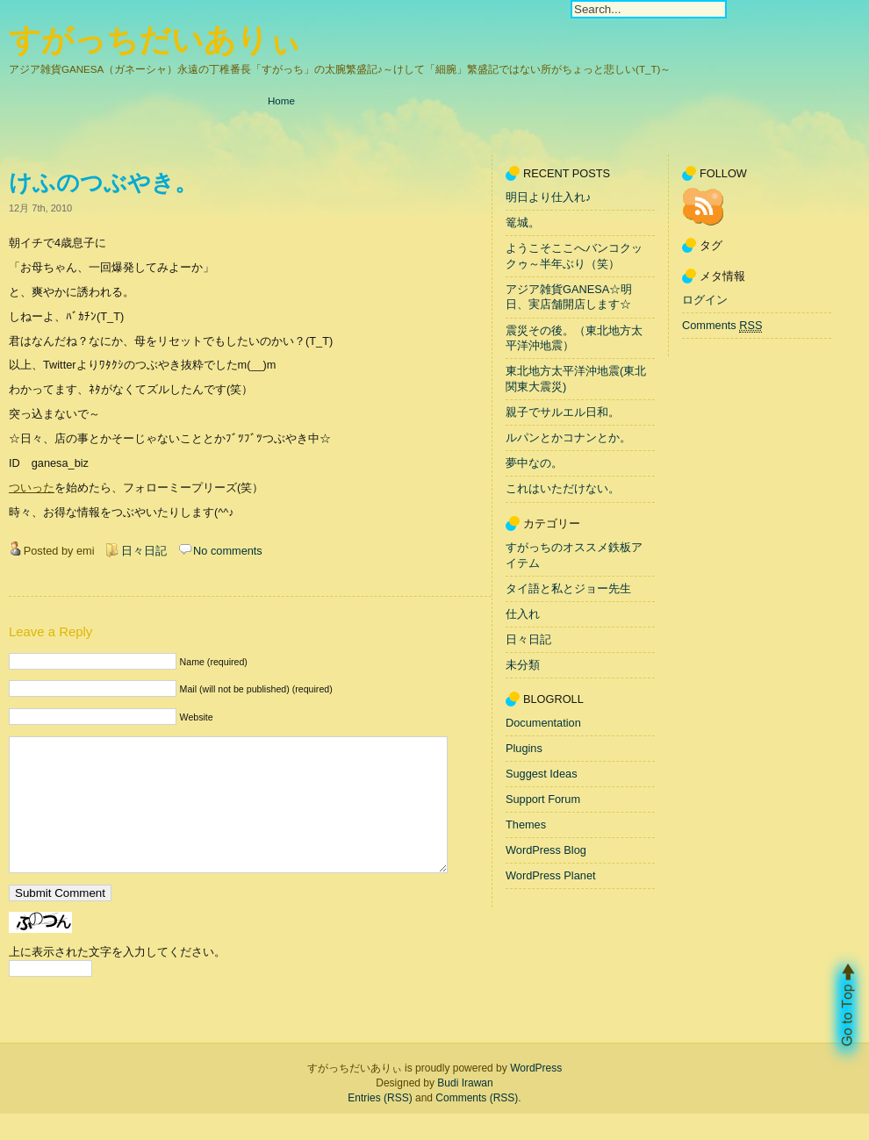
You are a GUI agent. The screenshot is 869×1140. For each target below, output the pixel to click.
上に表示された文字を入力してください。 (117, 978)
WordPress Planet (551, 875)
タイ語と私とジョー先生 (568, 588)
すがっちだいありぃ (155, 40)
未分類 (523, 664)
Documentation (543, 722)
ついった (31, 487)
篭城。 (523, 222)
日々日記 (144, 550)
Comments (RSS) (476, 1124)
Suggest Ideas (542, 773)
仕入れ (523, 613)
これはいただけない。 (563, 489)
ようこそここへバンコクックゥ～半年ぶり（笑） (574, 255)
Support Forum (543, 799)
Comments (722, 326)
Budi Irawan (464, 1109)
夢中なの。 (534, 463)
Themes (526, 824)
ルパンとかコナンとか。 (568, 437)
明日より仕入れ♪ (548, 197)
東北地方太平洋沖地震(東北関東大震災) (576, 379)
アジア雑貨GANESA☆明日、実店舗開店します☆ (569, 297)
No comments (227, 550)
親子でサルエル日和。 (563, 412)
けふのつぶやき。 (103, 182)
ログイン (705, 299)
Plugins (524, 748)
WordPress (536, 1094)
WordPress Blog (546, 850)
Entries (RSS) (380, 1124)
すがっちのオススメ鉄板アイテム (574, 555)
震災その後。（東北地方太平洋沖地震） (574, 338)
